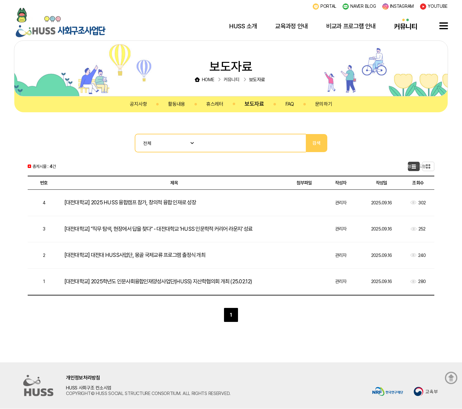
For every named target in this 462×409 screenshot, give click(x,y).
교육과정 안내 (291, 26)
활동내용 (176, 104)
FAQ (289, 104)
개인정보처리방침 (83, 378)
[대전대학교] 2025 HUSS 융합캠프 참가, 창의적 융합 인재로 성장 (134, 202)
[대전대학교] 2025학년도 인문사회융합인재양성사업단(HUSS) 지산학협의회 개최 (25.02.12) (163, 281)
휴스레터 (214, 104)
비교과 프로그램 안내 (351, 26)
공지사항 (138, 104)
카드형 (425, 166)
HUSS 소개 (243, 26)
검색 (317, 143)
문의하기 (323, 104)
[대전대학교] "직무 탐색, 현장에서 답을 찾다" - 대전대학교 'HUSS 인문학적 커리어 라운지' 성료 (166, 228)
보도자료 (254, 103)
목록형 (398, 166)
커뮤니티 (405, 26)
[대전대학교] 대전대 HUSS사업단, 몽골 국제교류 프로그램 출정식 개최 (139, 255)
